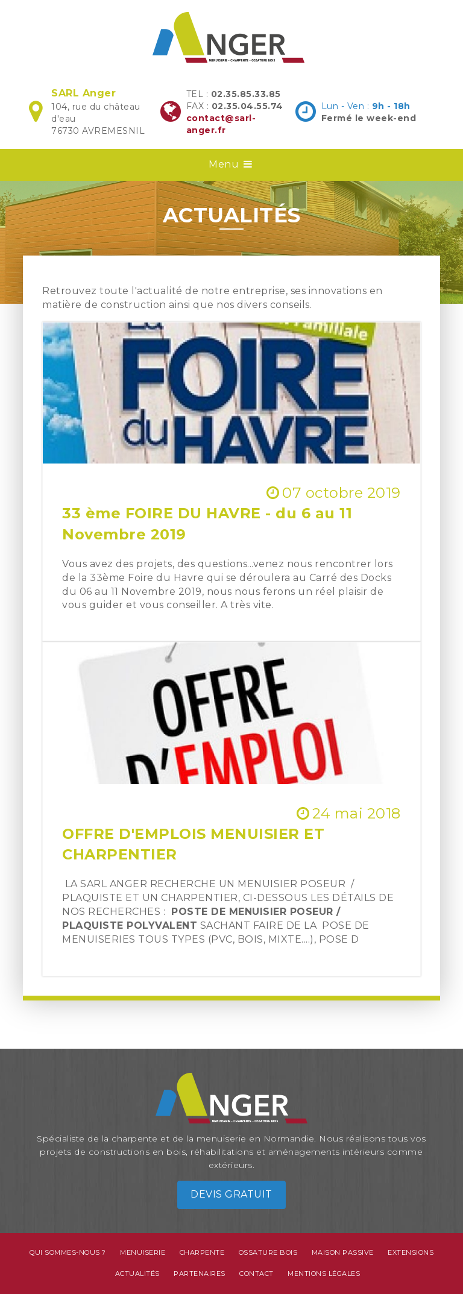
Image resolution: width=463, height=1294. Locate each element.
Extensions (410, 1252)
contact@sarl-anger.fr (221, 124)
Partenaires (199, 1273)
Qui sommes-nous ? (68, 1252)
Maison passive (343, 1252)
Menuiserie (142, 1252)
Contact (256, 1273)
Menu (231, 164)
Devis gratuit (231, 1194)
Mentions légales (324, 1273)
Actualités (137, 1273)
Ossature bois (268, 1252)
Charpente (202, 1252)
